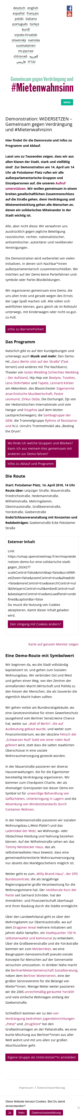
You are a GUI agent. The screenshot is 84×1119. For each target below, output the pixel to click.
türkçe (34, 24)
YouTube (69, 14)
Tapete (43, 383)
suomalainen (26, 45)
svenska (34, 40)
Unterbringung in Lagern (45, 799)
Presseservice (62, 8)
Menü (67, 102)
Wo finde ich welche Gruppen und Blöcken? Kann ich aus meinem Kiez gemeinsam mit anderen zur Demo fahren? (40, 448)
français (33, 13)
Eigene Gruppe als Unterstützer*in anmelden (42, 1057)
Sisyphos (30, 410)
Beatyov (55, 377)
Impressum (47, 8)
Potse (11, 1024)
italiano (31, 19)
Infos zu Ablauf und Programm (31, 464)
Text (65, 361)
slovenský (19, 40)
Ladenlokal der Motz (20, 831)
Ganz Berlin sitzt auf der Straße (35, 361)
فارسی (21, 61)
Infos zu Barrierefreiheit (26, 329)
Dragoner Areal (24, 927)
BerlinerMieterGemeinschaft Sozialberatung (44, 970)
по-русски (25, 51)
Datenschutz (54, 8)
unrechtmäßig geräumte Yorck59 (49, 992)
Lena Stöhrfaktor (17, 383)
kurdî (26, 29)
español (19, 13)
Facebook (69, 8)
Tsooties (68, 377)
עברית (31, 61)
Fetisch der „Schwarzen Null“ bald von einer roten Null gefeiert (41, 739)
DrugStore (32, 1024)
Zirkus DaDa (31, 399)
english (32, 8)
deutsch (19, 8)
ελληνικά (20, 56)
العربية (33, 56)
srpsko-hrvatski (25, 35)
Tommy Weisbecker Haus (24, 847)
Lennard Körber (62, 383)
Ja (9, 1112)
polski (19, 19)
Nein (21, 1112)
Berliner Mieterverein (40, 976)
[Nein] (78, 1107)
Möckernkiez (41, 949)
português (20, 24)
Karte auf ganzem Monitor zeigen (53, 644)
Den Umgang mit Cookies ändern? (35, 624)
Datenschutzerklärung (51, 1087)
